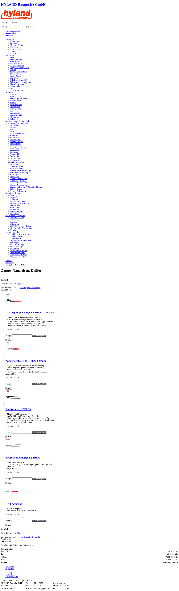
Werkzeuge (9, 263)
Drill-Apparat (13, 503)
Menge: (8, 336)
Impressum (9, 569)
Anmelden (9, 35)
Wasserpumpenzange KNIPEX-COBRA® (29, 312)
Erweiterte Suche (11, 577)
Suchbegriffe (10, 575)
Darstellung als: (6, 284)
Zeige (3, 290)
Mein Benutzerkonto (13, 31)
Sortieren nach (6, 288)
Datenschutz (9, 567)
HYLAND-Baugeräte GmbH (23, 4)
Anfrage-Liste (10, 33)
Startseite (8, 261)
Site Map (8, 573)
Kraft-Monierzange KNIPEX (22, 457)
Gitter (19, 284)
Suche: (3, 27)
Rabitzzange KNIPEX (18, 409)
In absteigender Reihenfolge (30, 288)
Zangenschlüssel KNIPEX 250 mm (25, 360)
